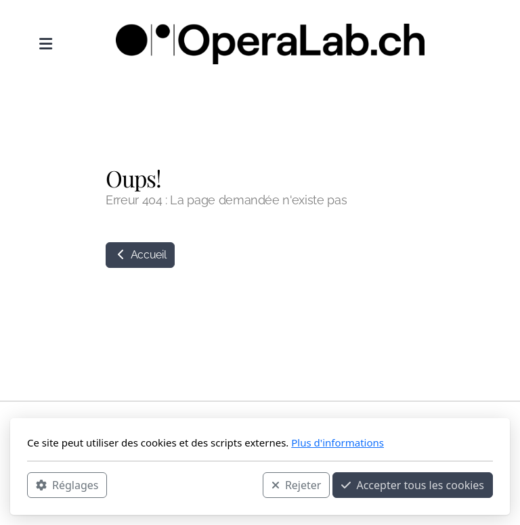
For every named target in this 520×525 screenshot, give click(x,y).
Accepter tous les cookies (412, 485)
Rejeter (297, 485)
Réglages (67, 485)
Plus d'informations (337, 442)
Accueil (140, 254)
